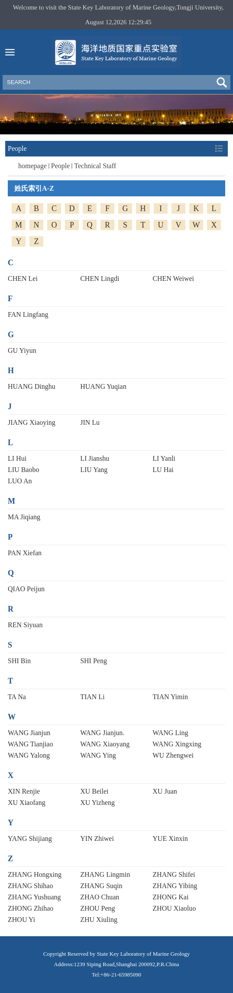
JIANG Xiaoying (31, 422)
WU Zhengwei (173, 755)
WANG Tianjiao (30, 744)
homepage (32, 165)
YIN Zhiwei (97, 838)
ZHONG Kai (170, 897)
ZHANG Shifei (173, 874)
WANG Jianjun (29, 732)
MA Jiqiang (24, 517)
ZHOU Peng (97, 908)
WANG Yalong (29, 755)
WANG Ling (170, 732)
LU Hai (162, 469)
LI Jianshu (94, 458)
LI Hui (17, 458)
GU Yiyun (22, 350)
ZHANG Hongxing (34, 874)
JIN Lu (90, 422)
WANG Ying (98, 755)
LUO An (20, 481)
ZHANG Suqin (101, 885)
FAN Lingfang (28, 314)
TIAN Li (92, 696)
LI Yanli (163, 458)
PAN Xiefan (25, 553)
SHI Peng (93, 660)
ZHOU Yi (21, 919)
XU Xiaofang (26, 802)
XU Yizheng (97, 802)
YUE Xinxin (170, 838)
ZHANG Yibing (174, 885)
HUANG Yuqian (103, 386)
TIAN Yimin (170, 696)
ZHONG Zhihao (30, 908)
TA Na (17, 696)
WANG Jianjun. (102, 732)
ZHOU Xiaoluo (174, 908)
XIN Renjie (24, 791)
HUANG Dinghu (31, 386)
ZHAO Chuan (99, 897)
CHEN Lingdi (99, 278)
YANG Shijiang (30, 838)
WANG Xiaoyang (104, 744)
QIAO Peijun (26, 589)
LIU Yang (93, 469)
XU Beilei (94, 791)
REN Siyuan (25, 624)
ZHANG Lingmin (105, 874)
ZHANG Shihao (30, 885)
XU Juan (164, 791)
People (60, 165)
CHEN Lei (23, 278)
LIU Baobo (23, 469)
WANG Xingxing (176, 744)
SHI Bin (19, 660)
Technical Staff (95, 165)
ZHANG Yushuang (34, 897)
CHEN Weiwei (173, 278)
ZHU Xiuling (98, 919)
